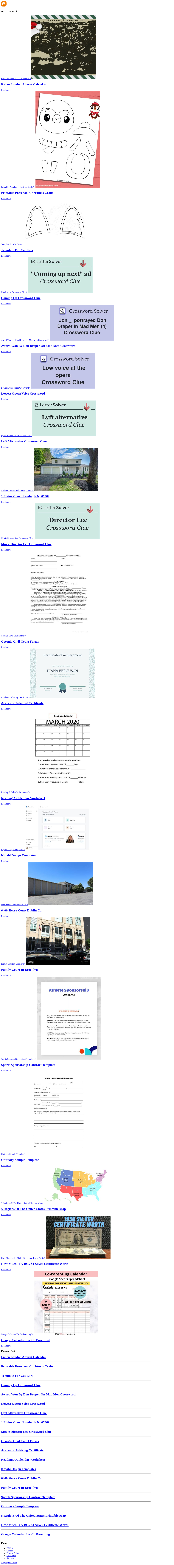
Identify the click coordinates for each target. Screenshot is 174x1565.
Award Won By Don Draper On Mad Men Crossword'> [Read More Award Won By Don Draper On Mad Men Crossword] (57, 340)
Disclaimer (11, 1555)
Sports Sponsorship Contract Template (28, 1065)
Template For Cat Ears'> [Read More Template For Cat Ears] (44, 244)
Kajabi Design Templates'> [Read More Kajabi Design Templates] (45, 849)
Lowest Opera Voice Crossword (23, 393)
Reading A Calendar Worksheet (23, 798)
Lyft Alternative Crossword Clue (24, 441)
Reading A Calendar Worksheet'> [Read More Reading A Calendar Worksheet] (48, 792)
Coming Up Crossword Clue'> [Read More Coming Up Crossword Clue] (47, 292)
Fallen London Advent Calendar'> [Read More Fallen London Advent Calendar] (48, 78)
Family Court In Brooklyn (19, 969)
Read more (6, 90)
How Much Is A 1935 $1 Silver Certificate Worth (35, 1263)
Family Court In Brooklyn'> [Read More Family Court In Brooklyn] (45, 964)
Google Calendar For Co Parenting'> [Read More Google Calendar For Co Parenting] (49, 1334)
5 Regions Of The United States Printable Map (33, 1209)
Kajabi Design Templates (18, 855)
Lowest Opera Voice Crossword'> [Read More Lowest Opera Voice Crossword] (48, 388)
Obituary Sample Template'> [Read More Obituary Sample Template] (46, 1154)
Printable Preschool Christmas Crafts (27, 192)
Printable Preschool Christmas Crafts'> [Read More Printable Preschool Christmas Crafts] (50, 187)
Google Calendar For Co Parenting (25, 1340)
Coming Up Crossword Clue (21, 298)
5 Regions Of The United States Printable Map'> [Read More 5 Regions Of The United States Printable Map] (54, 1203)
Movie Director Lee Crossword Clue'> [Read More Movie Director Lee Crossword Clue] (50, 538)
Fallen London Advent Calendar (23, 84)
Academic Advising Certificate (22, 703)
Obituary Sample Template (20, 1160)
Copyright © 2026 (9, 1562)
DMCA (10, 1548)
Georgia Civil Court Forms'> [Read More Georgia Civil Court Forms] (46, 636)
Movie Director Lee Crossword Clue (26, 544)
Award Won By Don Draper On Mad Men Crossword (38, 346)
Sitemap (10, 1558)
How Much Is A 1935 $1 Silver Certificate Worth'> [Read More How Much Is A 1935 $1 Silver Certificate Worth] (56, 1258)
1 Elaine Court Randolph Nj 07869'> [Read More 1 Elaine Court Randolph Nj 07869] (49, 490)
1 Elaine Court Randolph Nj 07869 (25, 496)
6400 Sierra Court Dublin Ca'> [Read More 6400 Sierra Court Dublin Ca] (47, 904)
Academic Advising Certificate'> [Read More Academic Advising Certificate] (48, 697)
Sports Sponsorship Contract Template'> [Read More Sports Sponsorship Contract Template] (51, 1059)
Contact (10, 1551)
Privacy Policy (13, 1553)
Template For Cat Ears (17, 250)
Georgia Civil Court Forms (20, 641)
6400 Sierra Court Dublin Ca (21, 910)
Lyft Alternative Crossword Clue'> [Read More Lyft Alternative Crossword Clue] (48, 435)
